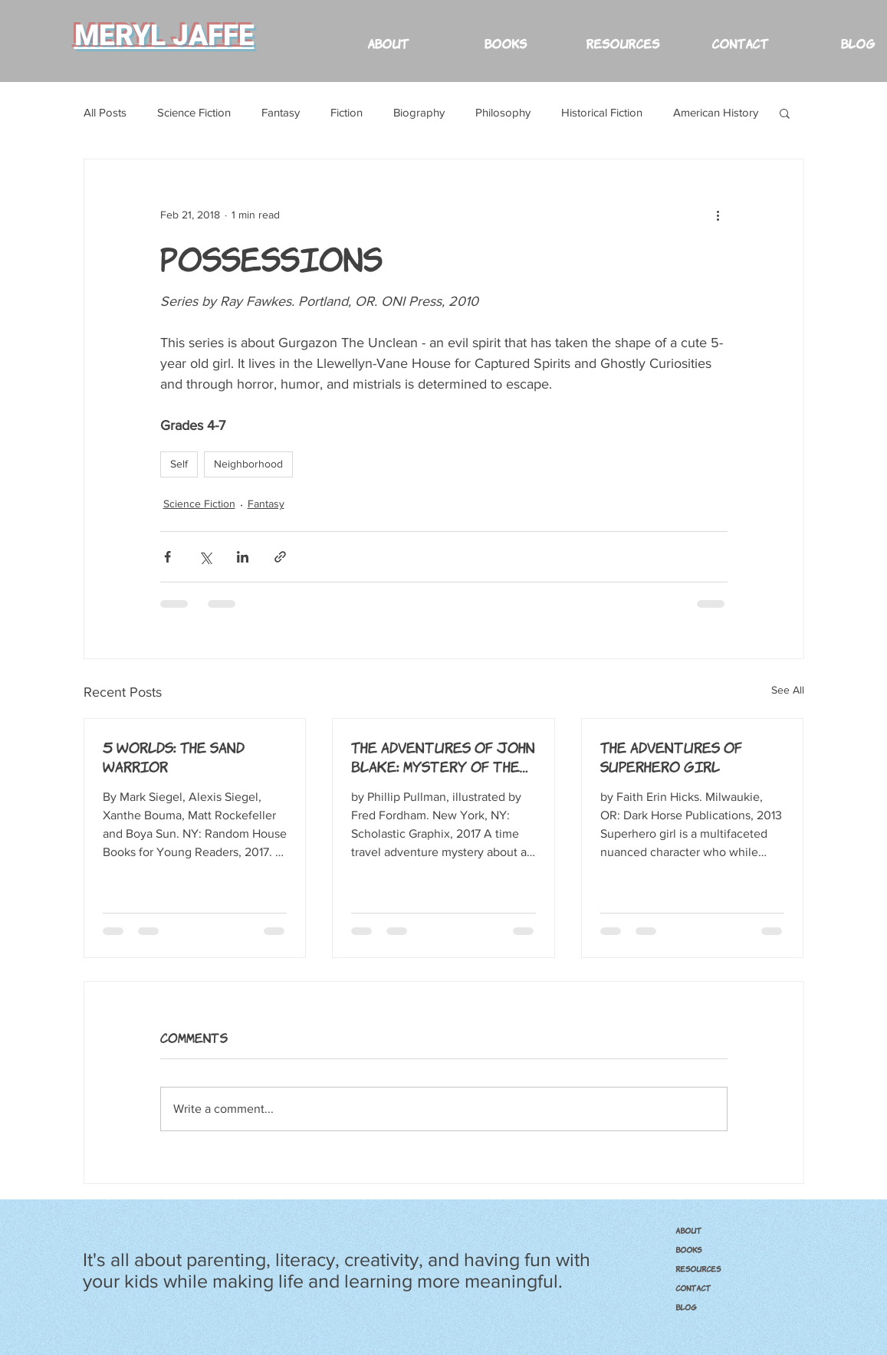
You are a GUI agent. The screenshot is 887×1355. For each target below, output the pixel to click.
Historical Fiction (601, 112)
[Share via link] (280, 557)
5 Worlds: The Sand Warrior (174, 756)
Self (179, 464)
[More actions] (718, 214)
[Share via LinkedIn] (242, 557)
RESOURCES (698, 1268)
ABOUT (688, 1230)
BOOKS (688, 1249)
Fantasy (280, 112)
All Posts (105, 112)
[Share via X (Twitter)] (205, 557)
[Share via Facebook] (167, 557)
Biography (419, 112)
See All (787, 690)
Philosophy (503, 112)
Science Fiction (194, 112)
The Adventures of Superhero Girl (671, 756)
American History (715, 112)
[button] (623, 35)
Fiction (346, 112)
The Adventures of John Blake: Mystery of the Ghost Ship (443, 756)
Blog (686, 1306)
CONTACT (693, 1287)
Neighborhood (248, 464)
